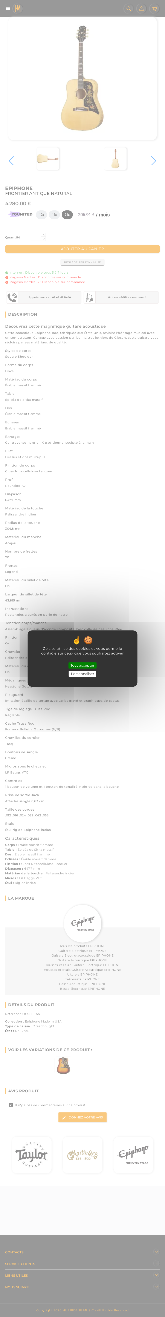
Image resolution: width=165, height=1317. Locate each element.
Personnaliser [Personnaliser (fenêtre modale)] (82, 674)
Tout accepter (82, 665)
